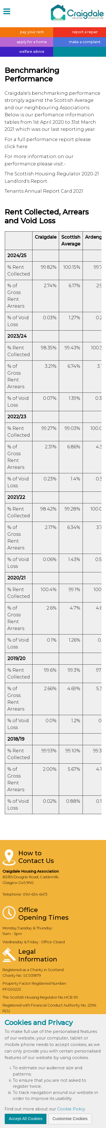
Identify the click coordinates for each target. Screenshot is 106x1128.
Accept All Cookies (25, 1118)
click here (16, 146)
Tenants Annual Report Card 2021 (44, 191)
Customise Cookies (70, 1118)
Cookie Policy (71, 1109)
